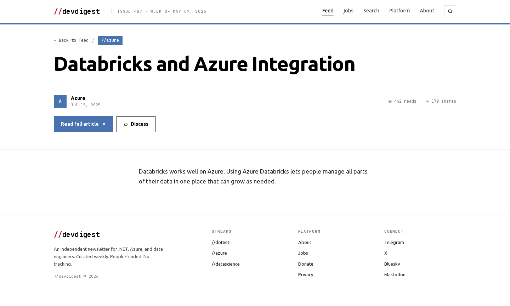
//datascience (226, 263)
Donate (305, 263)
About (427, 10)
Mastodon (395, 274)
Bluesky (392, 263)
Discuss (136, 124)
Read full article (83, 124)
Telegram (394, 242)
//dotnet (221, 242)
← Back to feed (71, 40)
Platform (399, 10)
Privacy (305, 274)
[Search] (450, 11)
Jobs (348, 10)
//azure (219, 252)
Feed (328, 10)
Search (371, 10)
